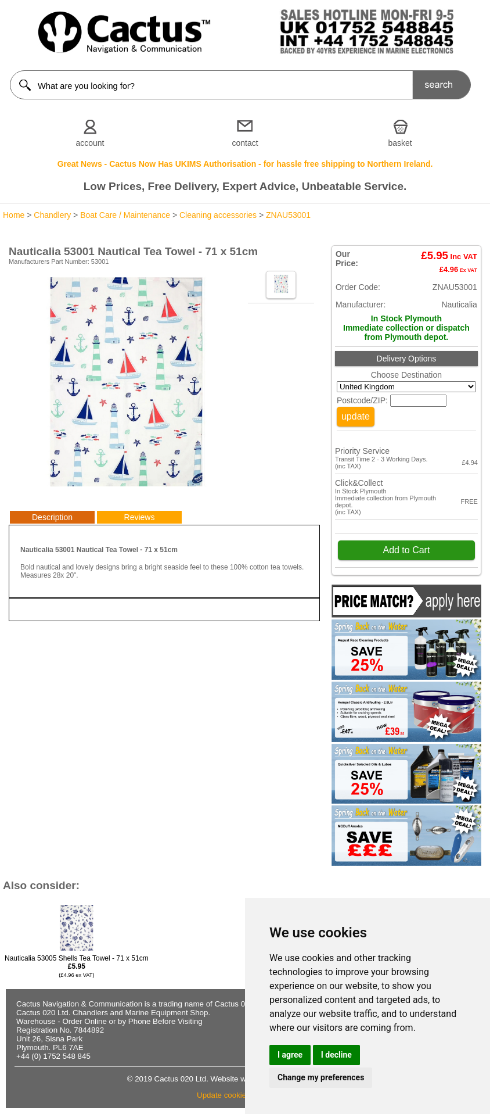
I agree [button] (290, 1054)
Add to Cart (406, 550)
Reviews (139, 517)
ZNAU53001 (288, 215)
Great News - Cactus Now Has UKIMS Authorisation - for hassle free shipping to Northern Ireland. (245, 164)
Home (13, 215)
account (89, 143)
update (355, 416)
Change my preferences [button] (321, 1077)
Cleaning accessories (218, 215)
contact (245, 143)
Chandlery (52, 215)
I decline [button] (336, 1054)
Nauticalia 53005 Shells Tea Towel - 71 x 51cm (77, 966)
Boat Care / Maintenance (125, 215)
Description (52, 517)
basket (400, 143)
